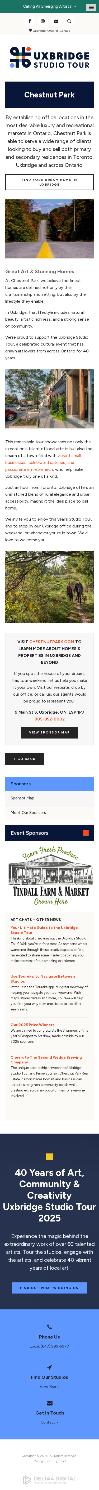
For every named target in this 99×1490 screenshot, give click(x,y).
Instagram (43, 21)
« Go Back (24, 759)
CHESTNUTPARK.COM (51, 641)
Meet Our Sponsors (28, 812)
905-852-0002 (50, 719)
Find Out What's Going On (49, 1288)
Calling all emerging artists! (48, 6)
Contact (56, 21)
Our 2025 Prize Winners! (33, 1025)
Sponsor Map (22, 798)
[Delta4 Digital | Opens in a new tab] (49, 1479)
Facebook (30, 21)
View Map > (49, 1387)
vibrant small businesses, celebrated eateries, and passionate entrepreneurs (43, 462)
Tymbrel (60, 1461)
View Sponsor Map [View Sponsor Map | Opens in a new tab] (49, 732)
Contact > (49, 1422)
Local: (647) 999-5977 (49, 1346)
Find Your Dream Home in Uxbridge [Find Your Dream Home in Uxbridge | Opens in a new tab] (49, 182)
